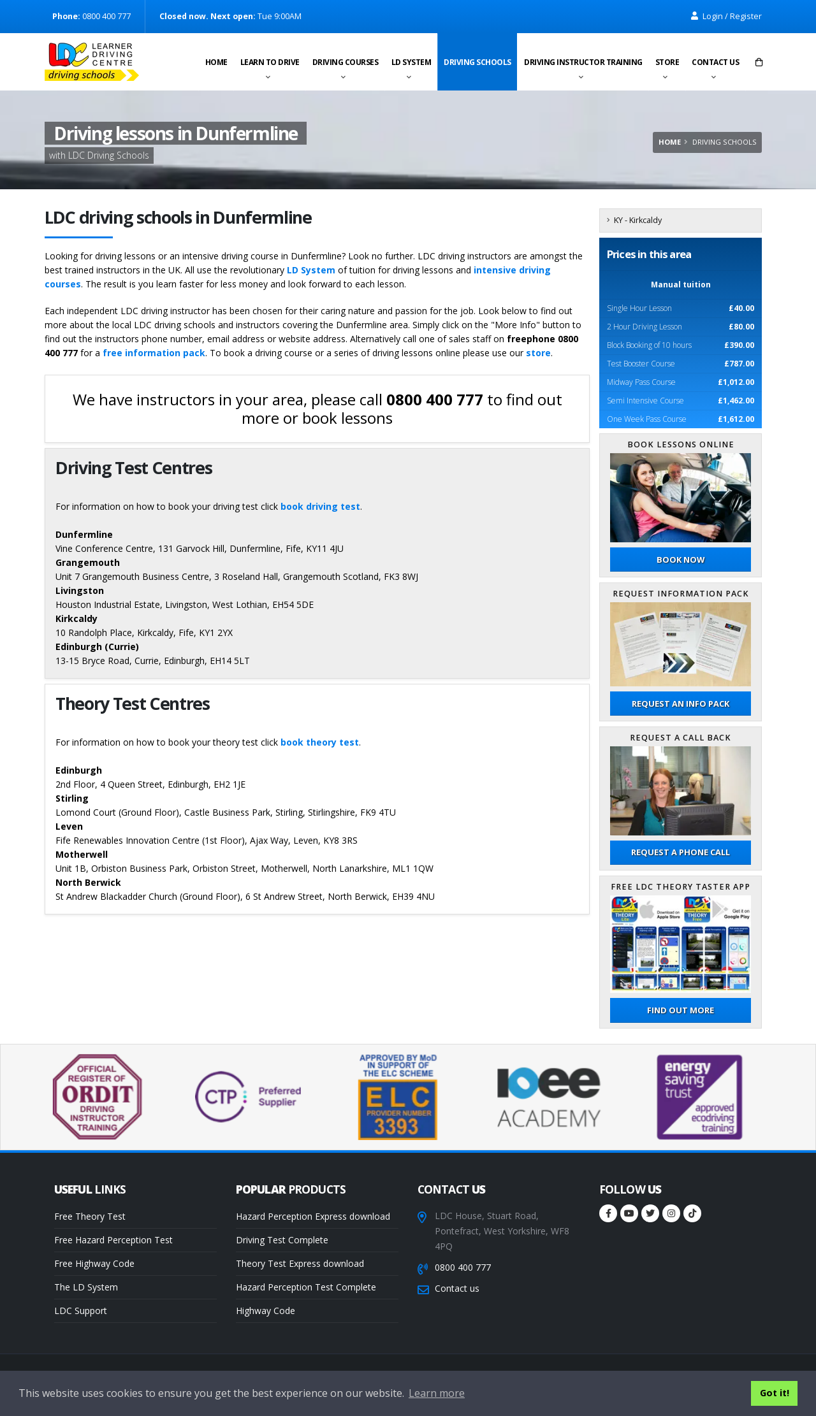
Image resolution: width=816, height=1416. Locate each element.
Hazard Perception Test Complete (306, 1287)
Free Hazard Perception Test (113, 1240)
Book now (680, 559)
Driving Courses (345, 62)
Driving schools (477, 62)
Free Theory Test (90, 1216)
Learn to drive (270, 62)
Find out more (680, 1010)
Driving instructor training (583, 62)
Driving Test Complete (282, 1240)
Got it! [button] (774, 1393)
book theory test (319, 742)
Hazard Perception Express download (313, 1216)
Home (216, 62)
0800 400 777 (463, 1267)
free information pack (154, 353)
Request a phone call (680, 852)
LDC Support (80, 1310)
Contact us (715, 62)
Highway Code (265, 1310)
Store (667, 62)
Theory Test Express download (300, 1263)
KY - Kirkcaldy (638, 220)
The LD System (86, 1287)
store (538, 353)
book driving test (320, 506)
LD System (411, 62)
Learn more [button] (437, 1393)
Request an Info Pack (680, 703)
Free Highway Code (94, 1263)
